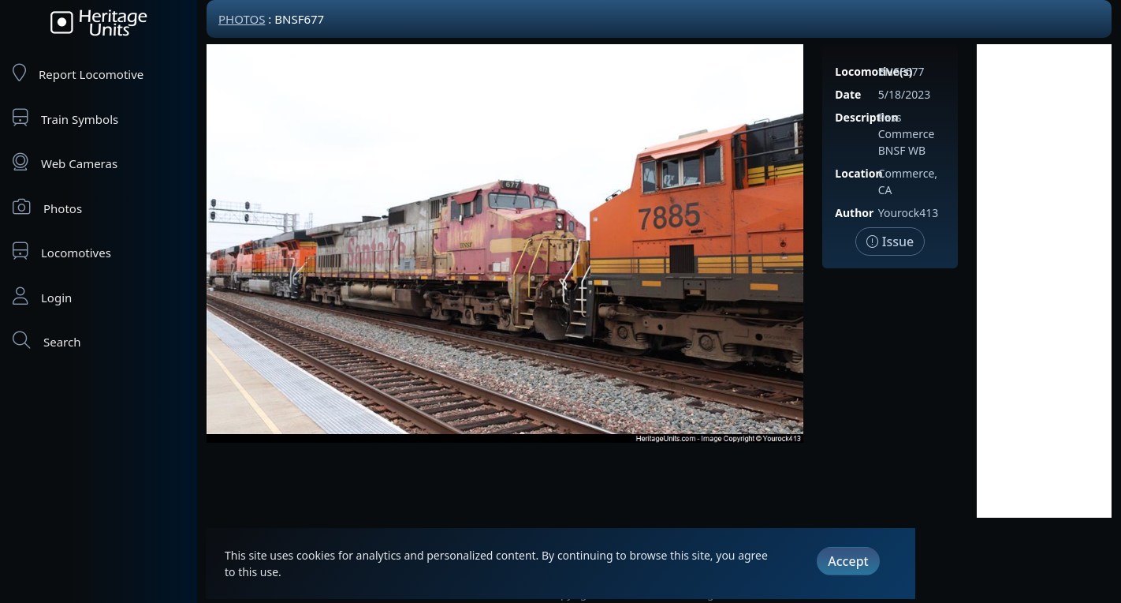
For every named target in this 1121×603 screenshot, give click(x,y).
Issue (890, 241)
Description (866, 117)
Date (848, 94)
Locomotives (62, 251)
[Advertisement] (1044, 281)
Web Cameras (65, 162)
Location (858, 173)
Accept (848, 561)
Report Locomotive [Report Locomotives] (78, 73)
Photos (47, 207)
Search (46, 340)
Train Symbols (65, 118)
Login (42, 296)
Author (854, 212)
